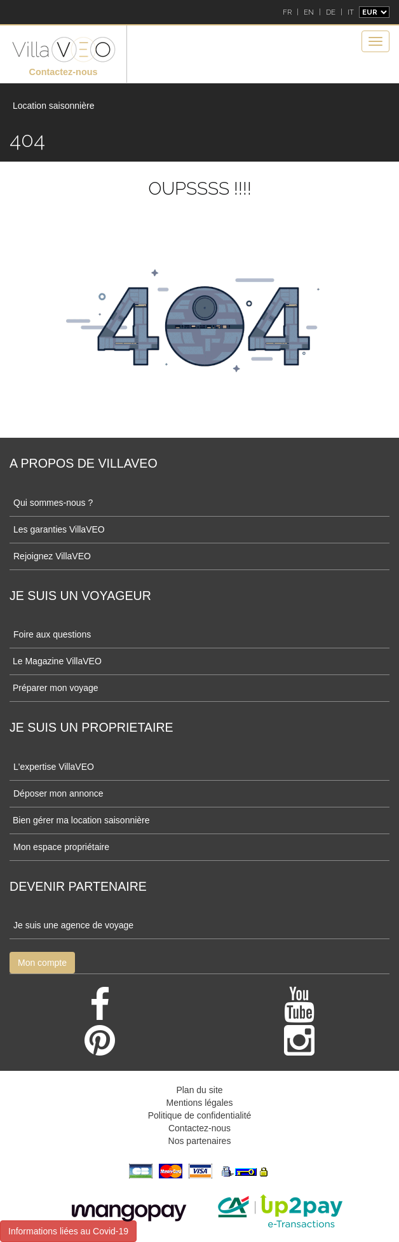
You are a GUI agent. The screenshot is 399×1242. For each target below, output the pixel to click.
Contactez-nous (63, 72)
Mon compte (42, 963)
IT (351, 12)
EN (309, 12)
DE (330, 12)
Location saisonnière (53, 106)
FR (287, 12)
